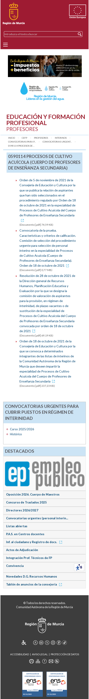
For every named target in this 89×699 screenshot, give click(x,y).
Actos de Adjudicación (22, 550)
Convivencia (15, 566)
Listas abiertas (16, 526)
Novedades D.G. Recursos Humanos (31, 576)
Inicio (11, 138)
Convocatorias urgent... (57, 141)
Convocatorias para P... (22, 141)
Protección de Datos (65, 654)
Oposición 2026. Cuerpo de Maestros (33, 494)
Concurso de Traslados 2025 (26, 502)
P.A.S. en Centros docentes (25, 534)
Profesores (41, 138)
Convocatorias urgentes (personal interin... (37, 518)
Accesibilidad (19, 654)
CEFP (24, 138)
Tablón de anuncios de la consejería (34, 584)
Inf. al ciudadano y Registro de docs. (35, 542)
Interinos (61, 138)
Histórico (16, 434)
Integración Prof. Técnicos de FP (29, 558)
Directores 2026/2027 (22, 510)
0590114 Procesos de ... (21, 146)
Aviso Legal (40, 654)
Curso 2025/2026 (22, 429)
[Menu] (5, 44)
